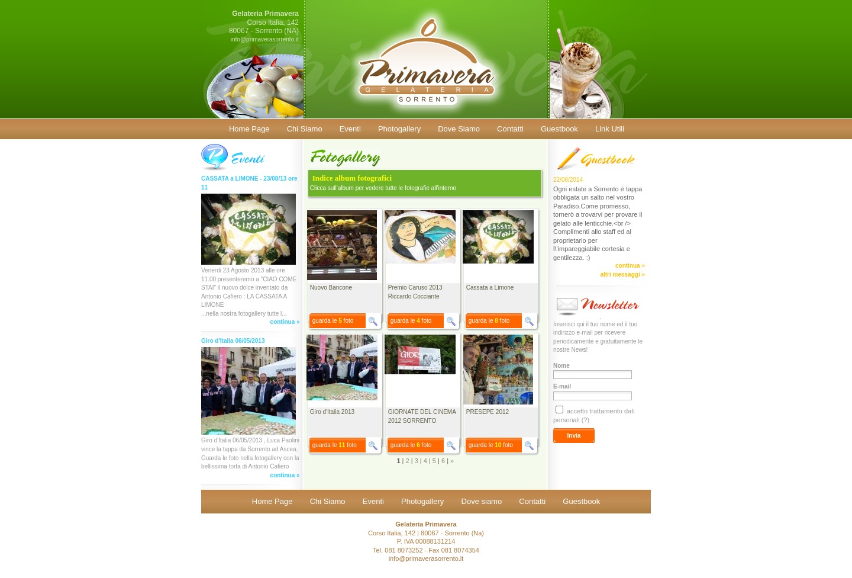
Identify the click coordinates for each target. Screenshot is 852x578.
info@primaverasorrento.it (265, 39)
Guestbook (559, 128)
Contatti (510, 128)
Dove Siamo (459, 128)
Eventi (350, 128)
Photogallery (399, 128)
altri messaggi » (622, 274)
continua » (285, 322)
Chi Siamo (304, 128)
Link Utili (609, 128)
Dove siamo (482, 501)
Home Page (249, 128)
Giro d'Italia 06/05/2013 (232, 341)
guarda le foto (333, 320)
